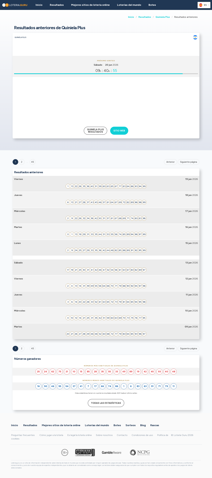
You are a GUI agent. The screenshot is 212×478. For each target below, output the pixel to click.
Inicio (131, 17)
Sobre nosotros (104, 435)
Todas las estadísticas (106, 403)
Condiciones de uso (142, 435)
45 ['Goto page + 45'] (32, 162)
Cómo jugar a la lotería (51, 435)
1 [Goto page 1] (15, 162)
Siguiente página (188, 162)
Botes (152, 5)
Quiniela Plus (163, 17)
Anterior (170, 162)
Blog (143, 425)
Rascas (154, 425)
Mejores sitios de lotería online (90, 5)
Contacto (122, 435)
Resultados (144, 17)
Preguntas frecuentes (23, 435)
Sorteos (131, 425)
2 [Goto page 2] (21, 162)
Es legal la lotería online (79, 435)
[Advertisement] (106, 101)
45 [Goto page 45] (32, 348)
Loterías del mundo (129, 5)
